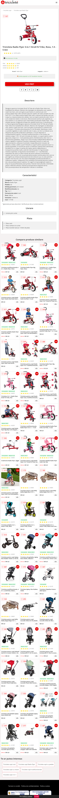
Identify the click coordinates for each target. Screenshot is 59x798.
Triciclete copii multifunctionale (32, 770)
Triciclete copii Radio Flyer (21, 10)
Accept (36, 796)
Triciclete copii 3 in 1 (9, 775)
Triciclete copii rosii (9, 764)
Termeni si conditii (14, 786)
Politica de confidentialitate (30, 786)
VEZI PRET (29, 84)
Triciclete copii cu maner (11, 770)
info (17, 272)
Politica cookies (45, 786)
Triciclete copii (7, 10)
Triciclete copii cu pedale (46, 764)
